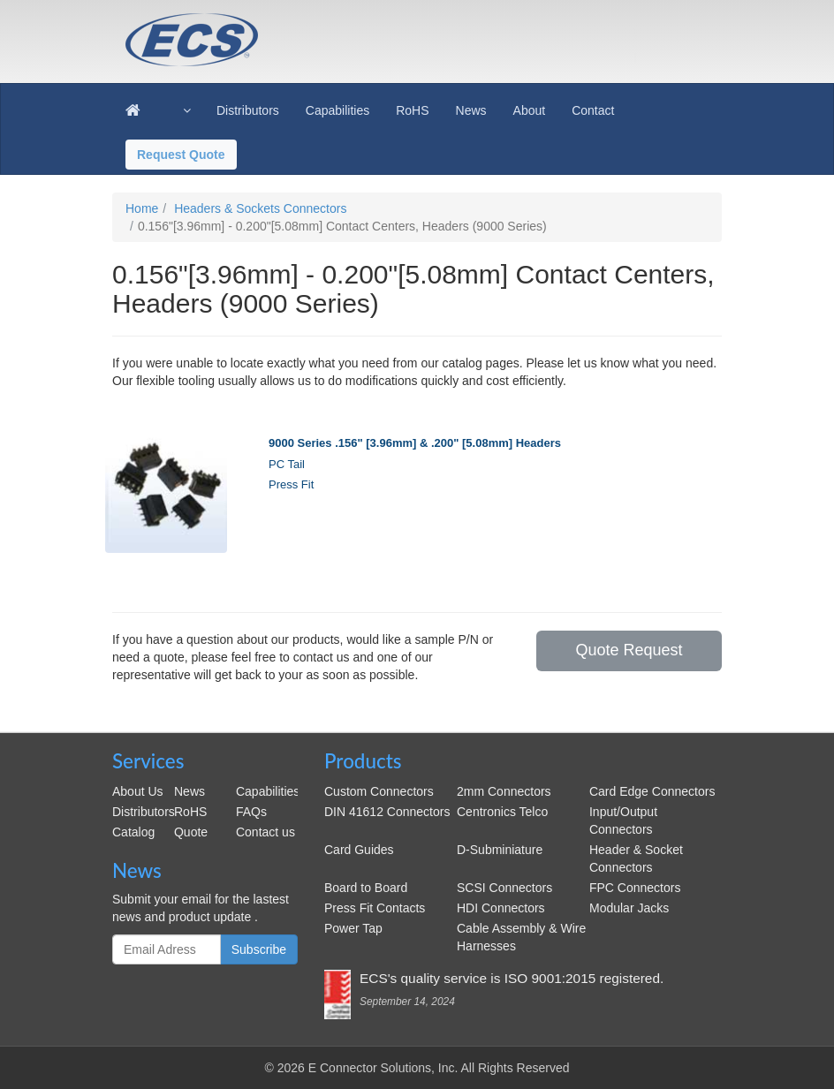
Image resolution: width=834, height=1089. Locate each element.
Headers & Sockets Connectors (260, 208)
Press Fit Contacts (374, 908)
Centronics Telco (502, 812)
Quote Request (628, 650)
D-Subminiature (499, 850)
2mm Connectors (504, 791)
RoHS (190, 812)
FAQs (251, 812)
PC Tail (287, 464)
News (189, 791)
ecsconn (354, 28)
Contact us (265, 832)
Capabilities (267, 791)
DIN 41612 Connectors (387, 812)
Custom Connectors (379, 791)
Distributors (143, 812)
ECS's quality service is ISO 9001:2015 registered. (511, 978)
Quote (191, 832)
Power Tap (353, 928)
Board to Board (365, 888)
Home (141, 208)
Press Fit (291, 484)
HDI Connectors (501, 908)
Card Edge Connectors (652, 791)
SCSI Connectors (504, 888)
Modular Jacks (629, 908)
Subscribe (258, 949)
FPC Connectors (634, 888)
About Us (137, 791)
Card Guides (359, 850)
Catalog (133, 832)
